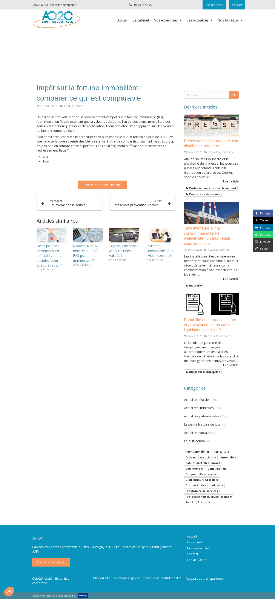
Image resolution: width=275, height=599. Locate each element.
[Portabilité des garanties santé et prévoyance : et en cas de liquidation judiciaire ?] (211, 304)
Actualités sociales (197, 432)
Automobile (228, 457)
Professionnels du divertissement (209, 497)
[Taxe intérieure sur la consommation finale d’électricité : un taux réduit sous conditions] (211, 213)
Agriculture (221, 451)
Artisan (191, 457)
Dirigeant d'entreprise (201, 474)
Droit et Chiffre (196, 485)
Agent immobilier (197, 451)
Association (208, 457)
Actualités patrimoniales (201, 416)
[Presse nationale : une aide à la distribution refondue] (211, 125)
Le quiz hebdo (194, 441)
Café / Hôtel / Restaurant (203, 463)
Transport (205, 502)
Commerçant (194, 468)
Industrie (216, 485)
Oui (45, 156)
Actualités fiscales (197, 399)
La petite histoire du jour (202, 424)
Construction (217, 468)
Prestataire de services (202, 491)
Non (46, 161)
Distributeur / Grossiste (202, 480)
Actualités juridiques (199, 408)
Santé (190, 502)
